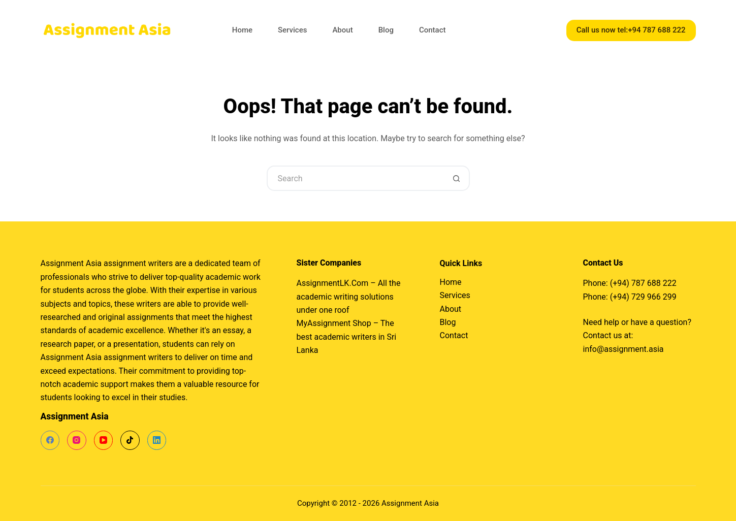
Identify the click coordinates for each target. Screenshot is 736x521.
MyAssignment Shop (334, 323)
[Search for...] (355, 178)
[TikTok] (130, 440)
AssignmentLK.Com (333, 283)
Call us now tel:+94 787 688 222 (631, 30)
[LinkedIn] (157, 440)
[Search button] (457, 178)
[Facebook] (50, 440)
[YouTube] (103, 440)
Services (292, 30)
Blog (386, 30)
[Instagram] (76, 440)
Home (242, 30)
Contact (432, 30)
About (342, 30)
